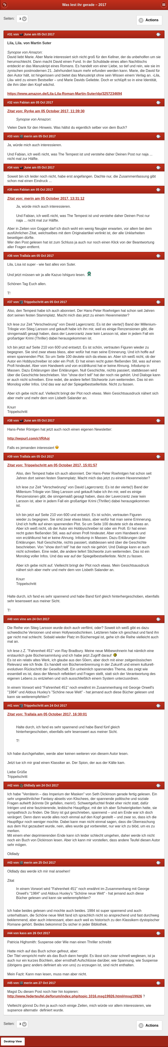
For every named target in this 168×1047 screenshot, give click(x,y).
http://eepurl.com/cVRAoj (28, 438)
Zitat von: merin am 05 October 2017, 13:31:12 (45, 198)
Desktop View (13, 1041)
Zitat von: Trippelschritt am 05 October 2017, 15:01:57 (52, 465)
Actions (151, 20)
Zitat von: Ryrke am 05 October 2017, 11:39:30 (46, 111)
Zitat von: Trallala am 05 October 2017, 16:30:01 (47, 714)
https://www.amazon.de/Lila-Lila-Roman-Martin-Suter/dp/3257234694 (64, 94)
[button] (4, 4)
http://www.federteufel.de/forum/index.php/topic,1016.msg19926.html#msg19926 (74, 996)
